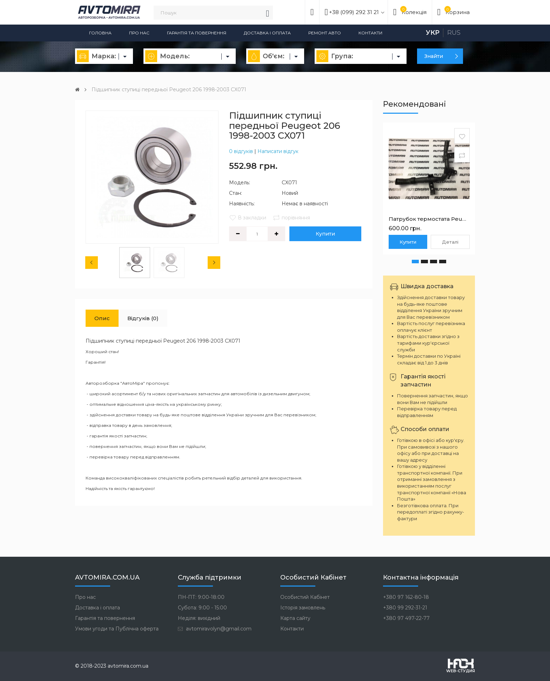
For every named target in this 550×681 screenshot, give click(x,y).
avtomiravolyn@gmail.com (214, 629)
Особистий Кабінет (305, 597)
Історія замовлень (302, 607)
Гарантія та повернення (196, 32)
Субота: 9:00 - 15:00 (202, 607)
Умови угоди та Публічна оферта (117, 629)
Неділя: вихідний (199, 618)
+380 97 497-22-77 (406, 618)
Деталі (450, 242)
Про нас (139, 32)
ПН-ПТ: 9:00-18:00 (201, 597)
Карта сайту (295, 618)
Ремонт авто (324, 32)
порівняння (291, 217)
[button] (415, 261)
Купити (325, 234)
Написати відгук (278, 151)
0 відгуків (241, 151)
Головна (100, 32)
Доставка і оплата (267, 32)
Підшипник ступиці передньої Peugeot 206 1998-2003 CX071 (169, 89)
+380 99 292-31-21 (405, 607)
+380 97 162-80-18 (406, 597)
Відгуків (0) (143, 318)
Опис (102, 318)
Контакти (370, 32)
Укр (433, 33)
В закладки (247, 217)
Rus (454, 33)
